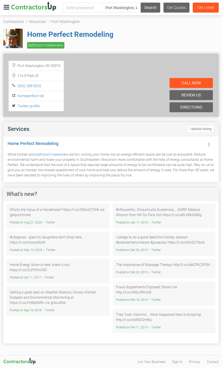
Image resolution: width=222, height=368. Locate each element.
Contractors (13, 21)
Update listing (201, 129)
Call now (191, 83)
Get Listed (205, 7)
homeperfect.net (30, 96)
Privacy (194, 362)
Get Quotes (176, 7)
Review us (191, 95)
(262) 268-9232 (29, 86)
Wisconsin (37, 21)
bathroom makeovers (45, 45)
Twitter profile (28, 106)
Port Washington (65, 21)
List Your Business (152, 362)
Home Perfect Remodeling (70, 34)
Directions (191, 107)
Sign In (177, 362)
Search (150, 7)
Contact (213, 362)
